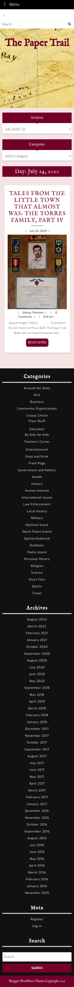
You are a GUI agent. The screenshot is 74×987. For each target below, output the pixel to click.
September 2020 (37, 654)
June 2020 (37, 674)
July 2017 (37, 763)
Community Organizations (37, 409)
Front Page (37, 463)
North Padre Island (37, 532)
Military (37, 518)
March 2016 (37, 872)
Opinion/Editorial (37, 539)
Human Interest (37, 491)
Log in (37, 926)
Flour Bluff (37, 421)
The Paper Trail (37, 43)
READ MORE (11, 281)
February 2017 (37, 797)
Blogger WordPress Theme (26, 981)
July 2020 (37, 667)
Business (37, 402)
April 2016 (37, 866)
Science (37, 573)
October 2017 (37, 742)
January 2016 (37, 886)
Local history (37, 511)
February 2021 (37, 633)
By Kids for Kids (37, 435)
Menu (10, 4)
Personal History (37, 559)
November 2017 (37, 736)
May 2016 (37, 859)
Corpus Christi (37, 416)
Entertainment (37, 450)
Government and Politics (37, 470)
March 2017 (37, 790)
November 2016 (37, 818)
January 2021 (37, 640)
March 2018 (37, 708)
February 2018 (37, 715)
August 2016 (37, 838)
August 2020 (37, 660)
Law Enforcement (37, 504)
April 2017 (37, 783)
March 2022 (37, 626)
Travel (37, 593)
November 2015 (37, 893)
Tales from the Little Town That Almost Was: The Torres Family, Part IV (11, 259)
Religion (37, 566)
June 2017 (37, 770)
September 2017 (37, 749)
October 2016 (37, 824)
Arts (37, 395)
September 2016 (37, 831)
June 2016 (37, 852)
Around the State (37, 388)
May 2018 (37, 695)
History (37, 484)
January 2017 (37, 804)
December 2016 (37, 811)
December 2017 (37, 729)
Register (37, 919)
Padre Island (37, 552)
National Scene (37, 525)
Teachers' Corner (37, 442)
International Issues (37, 498)
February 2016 (37, 879)
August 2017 (37, 756)
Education (37, 429)
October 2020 (37, 647)
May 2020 (37, 681)
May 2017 (37, 777)
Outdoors (37, 545)
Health (37, 477)
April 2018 (37, 701)
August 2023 (37, 619)
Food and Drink (37, 457)
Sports (37, 586)
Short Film (37, 580)
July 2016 (37, 845)
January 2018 (37, 722)
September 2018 (37, 688)
